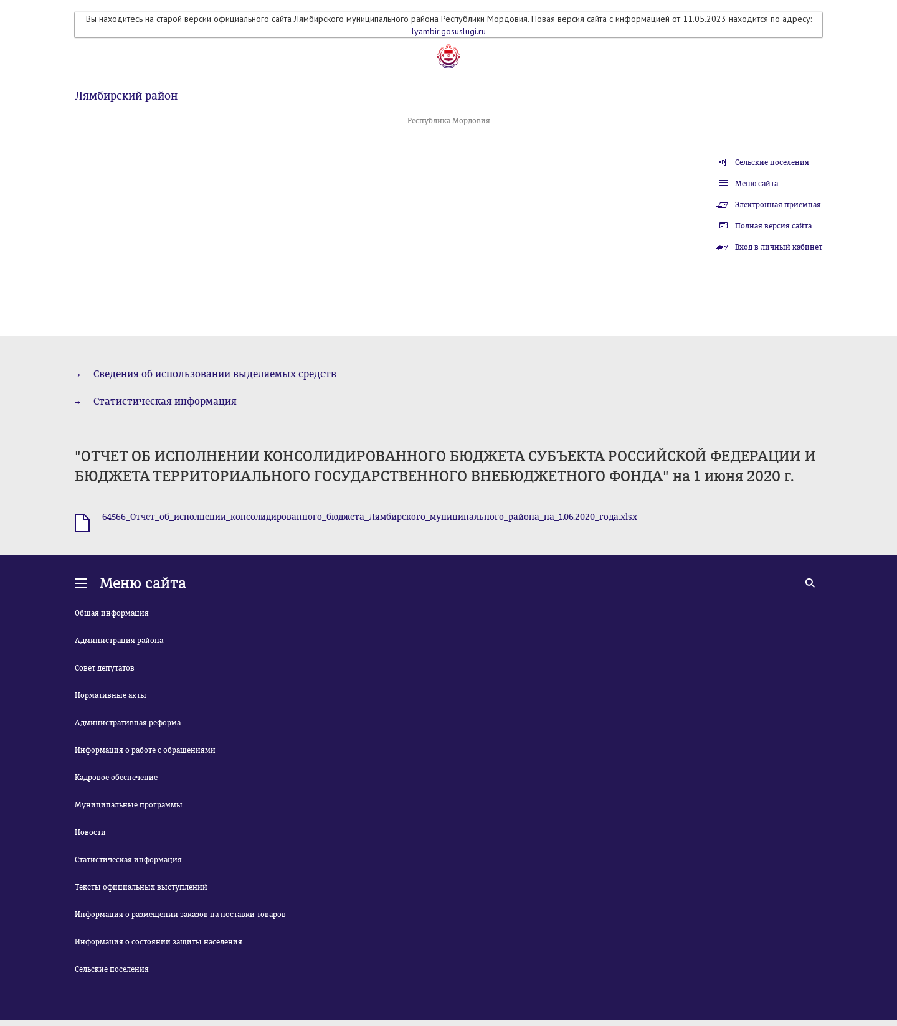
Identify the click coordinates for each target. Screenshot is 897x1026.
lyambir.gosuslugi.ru (449, 31)
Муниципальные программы (129, 805)
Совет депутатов (105, 668)
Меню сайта (756, 183)
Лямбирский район (126, 96)
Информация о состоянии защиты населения (158, 942)
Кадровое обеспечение (116, 777)
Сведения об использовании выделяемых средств (214, 374)
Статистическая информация (165, 401)
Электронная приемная (778, 204)
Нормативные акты (110, 695)
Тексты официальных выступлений (141, 887)
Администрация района (119, 640)
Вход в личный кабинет (778, 247)
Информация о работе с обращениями (145, 750)
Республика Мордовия (448, 120)
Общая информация (112, 613)
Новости (90, 832)
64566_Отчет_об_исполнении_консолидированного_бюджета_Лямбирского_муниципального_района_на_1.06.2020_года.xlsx (369, 517)
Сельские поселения (772, 162)
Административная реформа (128, 722)
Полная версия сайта (773, 226)
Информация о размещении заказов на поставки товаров (180, 914)
